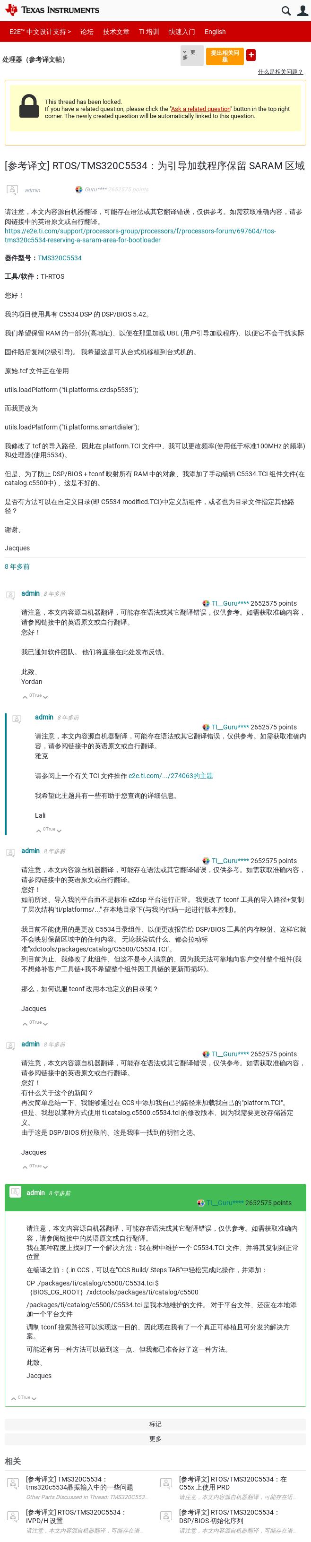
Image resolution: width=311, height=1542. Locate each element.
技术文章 (116, 31)
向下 (46, 698)
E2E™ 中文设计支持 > (40, 31)
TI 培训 (149, 31)
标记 (155, 1424)
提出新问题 (251, 55)
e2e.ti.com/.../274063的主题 (171, 776)
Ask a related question (200, 108)
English (215, 31)
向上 (25, 698)
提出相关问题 (225, 56)
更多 (189, 55)
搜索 (286, 11)
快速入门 (182, 31)
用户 (302, 11)
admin (32, 190)
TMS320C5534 (60, 258)
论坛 (87, 31)
